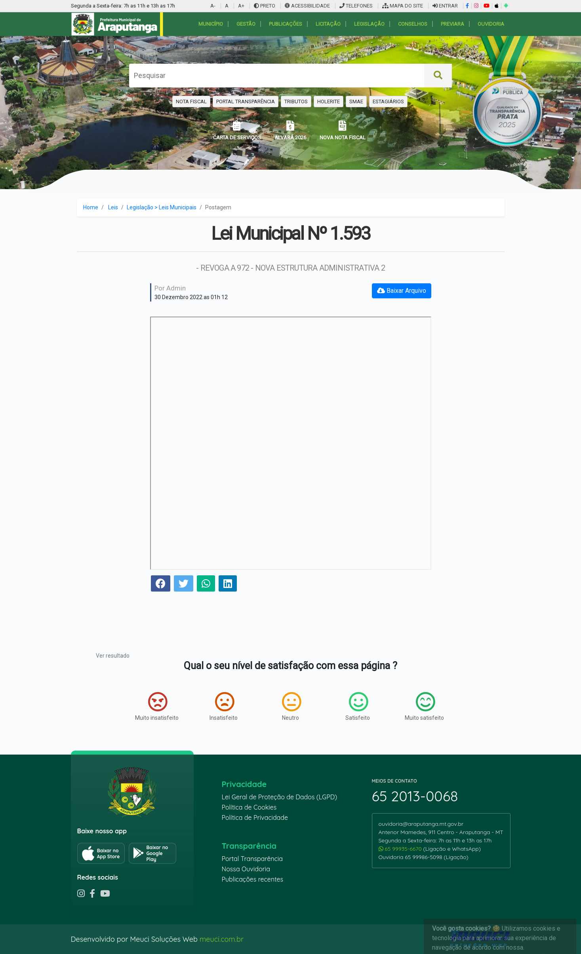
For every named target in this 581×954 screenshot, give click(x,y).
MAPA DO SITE (402, 6)
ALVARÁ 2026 (290, 130)
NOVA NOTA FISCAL (343, 130)
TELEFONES (356, 6)
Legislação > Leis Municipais (161, 207)
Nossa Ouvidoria (246, 869)
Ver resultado (113, 655)
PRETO (264, 6)
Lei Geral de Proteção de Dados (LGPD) (279, 797)
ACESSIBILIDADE (308, 6)
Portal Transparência (252, 859)
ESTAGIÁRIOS (388, 101)
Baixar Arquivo (401, 290)
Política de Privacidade (255, 817)
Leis (113, 207)
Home (90, 207)
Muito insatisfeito (157, 706)
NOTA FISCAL (191, 101)
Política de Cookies (249, 807)
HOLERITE (328, 101)
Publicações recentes (253, 879)
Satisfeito (357, 706)
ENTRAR (445, 6)
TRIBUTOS (296, 101)
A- (212, 6)
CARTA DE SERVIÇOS (237, 130)
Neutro (291, 706)
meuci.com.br (222, 939)
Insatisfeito (224, 706)
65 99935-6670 (401, 848)
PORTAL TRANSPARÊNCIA (245, 101)
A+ (241, 6)
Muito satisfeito (424, 706)
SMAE (356, 101)
